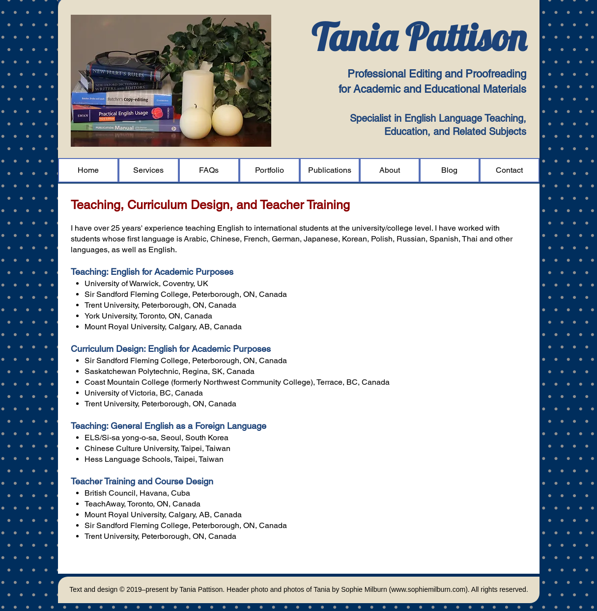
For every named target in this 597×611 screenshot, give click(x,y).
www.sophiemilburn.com (428, 589)
